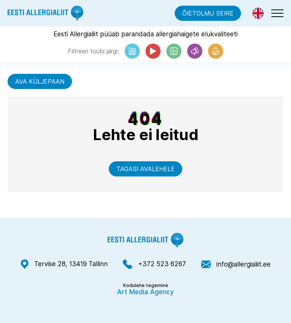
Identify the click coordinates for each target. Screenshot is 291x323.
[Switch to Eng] (258, 13)
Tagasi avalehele (145, 169)
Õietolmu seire (207, 13)
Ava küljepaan (39, 81)
